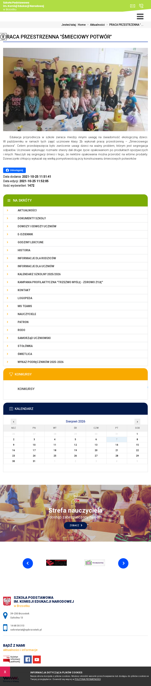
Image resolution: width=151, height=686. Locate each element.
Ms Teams (25, 306)
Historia (24, 250)
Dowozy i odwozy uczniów (37, 226)
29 (137, 455)
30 (13, 461)
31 (34, 461)
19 (75, 450)
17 (34, 450)
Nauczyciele (27, 314)
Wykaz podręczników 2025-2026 (40, 362)
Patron (23, 322)
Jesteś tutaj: (69, 24)
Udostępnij (14, 170)
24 (34, 455)
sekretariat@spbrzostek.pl (132, 5)
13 (96, 445)
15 (137, 445)
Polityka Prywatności (88, 679)
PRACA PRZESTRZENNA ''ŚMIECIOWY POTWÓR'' (57, 37)
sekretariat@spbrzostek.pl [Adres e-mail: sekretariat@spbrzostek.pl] (26, 629)
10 (34, 445)
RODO (21, 330)
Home (82, 24)
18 (55, 450)
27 (96, 455)
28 (116, 455)
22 (137, 450)
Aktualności (95, 24)
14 (116, 445)
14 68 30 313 (141, 6)
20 (96, 450)
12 (75, 445)
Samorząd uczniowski (34, 338)
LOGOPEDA (25, 298)
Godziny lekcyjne (30, 242)
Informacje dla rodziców (37, 258)
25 (55, 455)
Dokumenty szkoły (32, 218)
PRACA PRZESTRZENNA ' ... (124, 24)
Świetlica (25, 354)
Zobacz (76, 525)
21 (116, 450)
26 (75, 455)
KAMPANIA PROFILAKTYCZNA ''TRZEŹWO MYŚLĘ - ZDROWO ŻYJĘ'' (60, 282)
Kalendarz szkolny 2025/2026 (39, 274)
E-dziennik (25, 234)
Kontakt (24, 290)
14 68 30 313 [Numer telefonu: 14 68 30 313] (17, 625)
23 (13, 455)
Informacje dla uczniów (36, 266)
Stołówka (25, 346)
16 (13, 450)
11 (55, 445)
